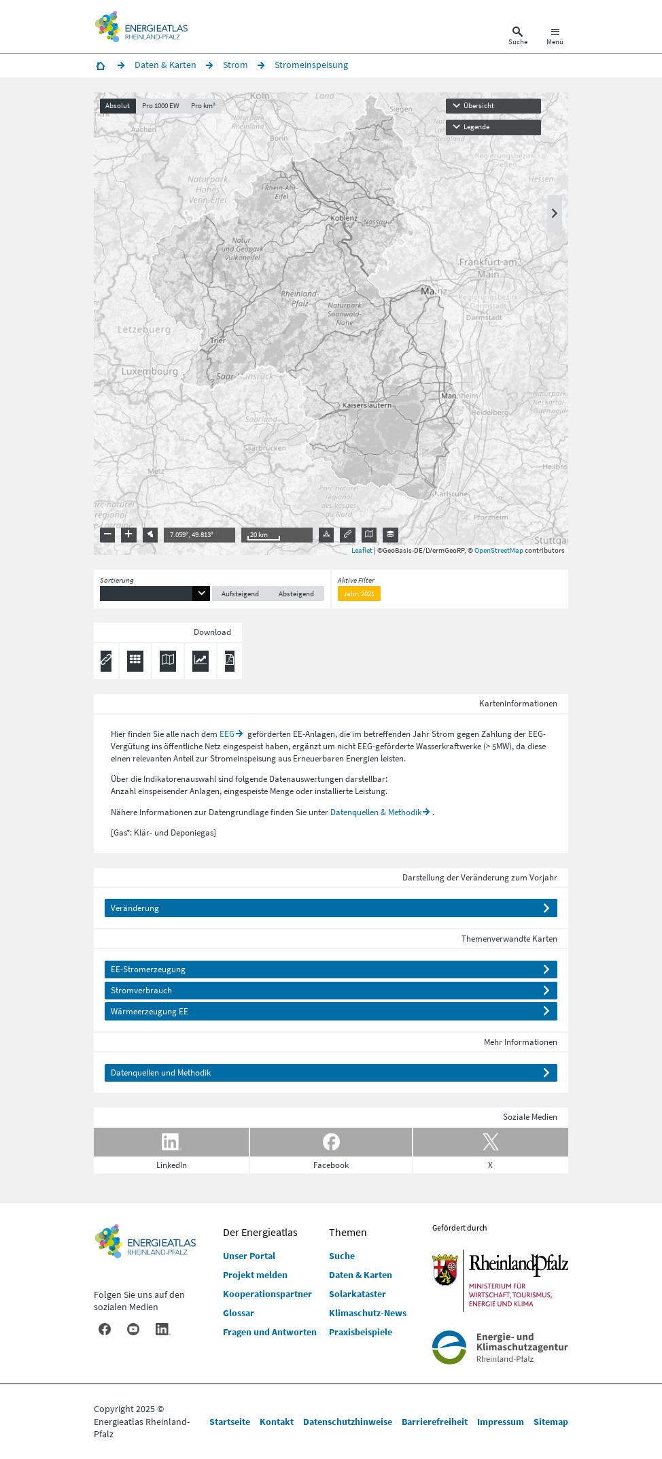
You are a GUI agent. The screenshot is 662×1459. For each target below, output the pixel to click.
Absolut (117, 105)
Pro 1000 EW (160, 105)
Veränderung (135, 908)
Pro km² (203, 105)
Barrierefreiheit (435, 1421)
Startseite (229, 1421)
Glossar (238, 1313)
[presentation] (331, 323)
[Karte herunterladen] (168, 661)
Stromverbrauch (141, 990)
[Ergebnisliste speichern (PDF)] (229, 661)
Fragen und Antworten (270, 1332)
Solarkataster (357, 1294)
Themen (348, 1232)
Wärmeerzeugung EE (149, 1011)
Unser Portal (249, 1256)
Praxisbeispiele (360, 1332)
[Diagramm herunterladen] (200, 661)
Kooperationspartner (267, 1294)
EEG (227, 734)
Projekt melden (255, 1275)
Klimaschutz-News (367, 1313)
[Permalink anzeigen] (106, 661)
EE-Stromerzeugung (148, 969)
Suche (342, 1256)
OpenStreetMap (498, 550)
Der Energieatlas (260, 1232)
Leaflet (361, 550)
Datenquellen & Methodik (375, 812)
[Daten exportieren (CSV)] (135, 661)
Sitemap (551, 1421)
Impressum (500, 1421)
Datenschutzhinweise (347, 1421)
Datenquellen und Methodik (161, 1072)
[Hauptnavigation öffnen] (555, 38)
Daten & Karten (360, 1275)
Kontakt (277, 1421)
